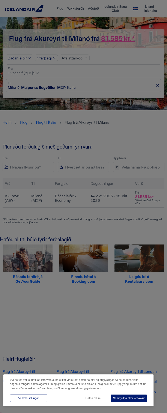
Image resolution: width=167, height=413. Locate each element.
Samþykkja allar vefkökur (129, 398)
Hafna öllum (93, 398)
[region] (78, 390)
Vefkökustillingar (28, 398)
